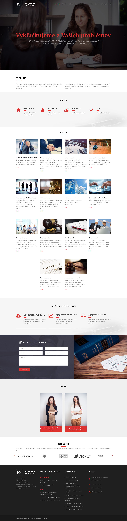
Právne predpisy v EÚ (47, 485)
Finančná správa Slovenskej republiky (73, 492)
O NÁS (64, 4)
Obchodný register (71, 477)
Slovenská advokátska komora (74, 503)
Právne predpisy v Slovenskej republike (49, 481)
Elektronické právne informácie (74, 506)
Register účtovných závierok (73, 509)
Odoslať (24, 369)
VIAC (17, 167)
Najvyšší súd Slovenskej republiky (51, 497)
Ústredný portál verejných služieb (72, 487)
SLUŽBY (80, 4)
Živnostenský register (72, 480)
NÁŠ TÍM (71, 4)
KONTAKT (104, 4)
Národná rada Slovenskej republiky (72, 499)
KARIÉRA (89, 4)
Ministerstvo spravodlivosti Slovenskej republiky (48, 493)
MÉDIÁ (97, 4)
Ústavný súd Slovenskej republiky (51, 500)
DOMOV (57, 4)
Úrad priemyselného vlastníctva (74, 496)
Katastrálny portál (71, 483)
